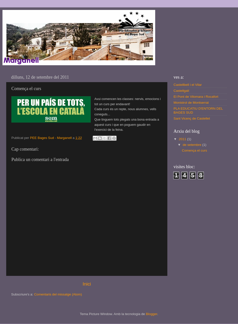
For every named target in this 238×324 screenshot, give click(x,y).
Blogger (151, 314)
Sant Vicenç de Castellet (192, 118)
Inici (87, 284)
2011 (183, 139)
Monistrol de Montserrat (191, 102)
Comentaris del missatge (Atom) (58, 294)
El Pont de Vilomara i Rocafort (196, 96)
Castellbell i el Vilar (188, 85)
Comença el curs (194, 150)
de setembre (192, 145)
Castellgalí (181, 91)
